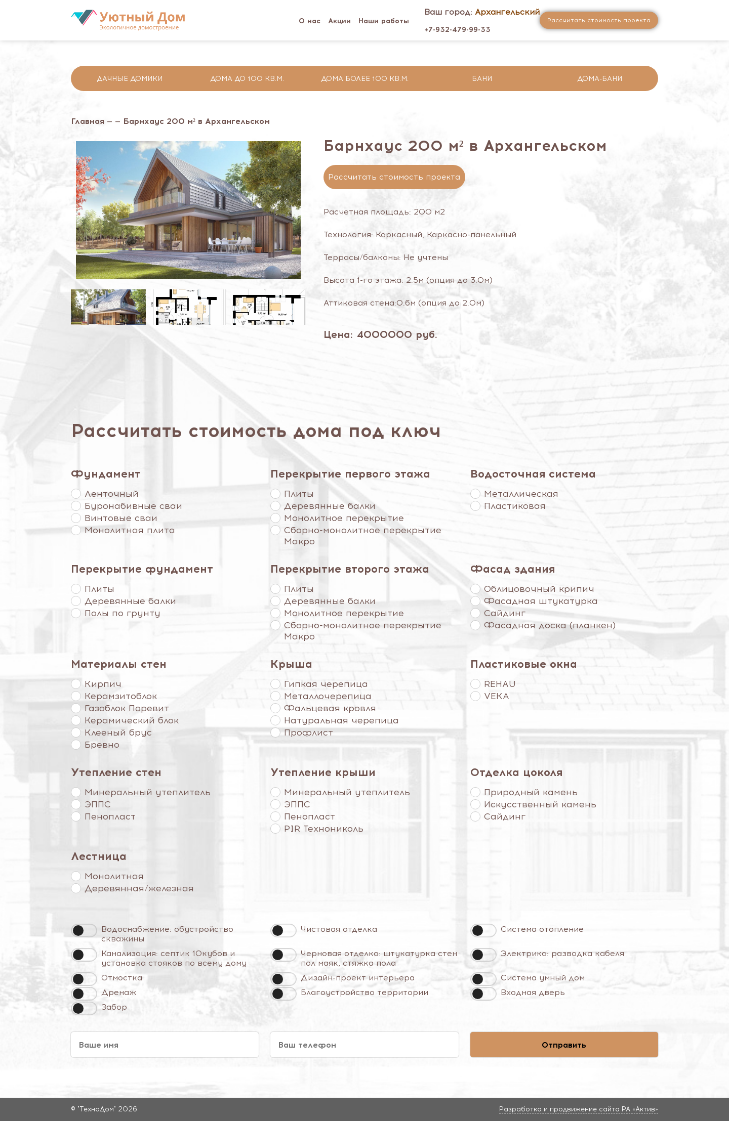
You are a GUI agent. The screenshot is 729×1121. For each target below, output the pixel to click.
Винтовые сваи (121, 518)
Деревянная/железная (139, 888)
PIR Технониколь (323, 828)
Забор (114, 1007)
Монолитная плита (130, 530)
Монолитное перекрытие (344, 518)
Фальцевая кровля (330, 708)
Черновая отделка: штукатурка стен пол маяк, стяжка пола (379, 958)
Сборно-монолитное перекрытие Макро (362, 536)
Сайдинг (504, 613)
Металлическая (521, 493)
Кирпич (103, 683)
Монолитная (114, 876)
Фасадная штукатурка (541, 601)
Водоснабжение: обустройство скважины (167, 933)
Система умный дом (543, 977)
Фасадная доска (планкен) (550, 625)
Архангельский (507, 12)
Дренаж (118, 992)
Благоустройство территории (364, 992)
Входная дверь (533, 992)
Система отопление (542, 929)
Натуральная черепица (341, 720)
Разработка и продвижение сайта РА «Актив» (578, 1109)
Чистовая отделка (339, 929)
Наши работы (383, 21)
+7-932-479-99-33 (457, 29)
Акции (339, 21)
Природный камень (531, 792)
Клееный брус (118, 732)
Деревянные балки (330, 505)
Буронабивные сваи (133, 505)
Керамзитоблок (121, 696)
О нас (309, 21)
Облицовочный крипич (539, 588)
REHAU (500, 683)
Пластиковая (515, 505)
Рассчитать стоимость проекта (394, 177)
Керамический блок (132, 720)
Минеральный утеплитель (148, 792)
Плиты (299, 493)
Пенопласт (110, 816)
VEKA (496, 696)
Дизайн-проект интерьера (358, 977)
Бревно (102, 744)
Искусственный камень (540, 804)
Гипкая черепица (326, 683)
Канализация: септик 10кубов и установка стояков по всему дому (174, 958)
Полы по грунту (122, 613)
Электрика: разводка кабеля (562, 953)
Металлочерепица (328, 696)
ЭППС (98, 804)
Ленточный (112, 493)
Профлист (308, 732)
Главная (87, 121)
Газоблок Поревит (127, 708)
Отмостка (121, 977)
